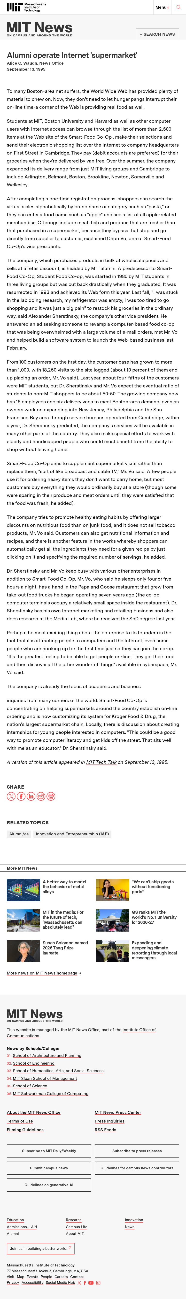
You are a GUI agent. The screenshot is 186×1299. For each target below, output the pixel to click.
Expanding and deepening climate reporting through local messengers (154, 950)
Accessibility (32, 1282)
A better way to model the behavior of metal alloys (64, 886)
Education (15, 1220)
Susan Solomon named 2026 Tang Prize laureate (65, 947)
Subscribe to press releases (137, 1151)
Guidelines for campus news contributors (137, 1168)
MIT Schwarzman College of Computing (50, 1093)
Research (74, 1220)
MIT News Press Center (118, 1112)
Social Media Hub (60, 1282)
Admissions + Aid (22, 1227)
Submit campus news (49, 1168)
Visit (11, 1277)
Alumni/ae (19, 834)
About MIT (75, 1233)
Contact (77, 1277)
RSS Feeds (105, 1129)
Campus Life (76, 1227)
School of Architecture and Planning (47, 1055)
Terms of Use (20, 1121)
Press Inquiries (109, 1121)
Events (32, 1277)
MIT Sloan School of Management (45, 1078)
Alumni (13, 1233)
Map (20, 1277)
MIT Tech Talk (101, 762)
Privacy (13, 1282)
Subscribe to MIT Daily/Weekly (49, 1151)
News (129, 1227)
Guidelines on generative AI (48, 1185)
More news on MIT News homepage (42, 973)
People (46, 1277)
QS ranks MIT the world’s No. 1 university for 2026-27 (154, 917)
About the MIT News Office (34, 1112)
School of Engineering (33, 1063)
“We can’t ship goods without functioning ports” (153, 886)
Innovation (134, 1220)
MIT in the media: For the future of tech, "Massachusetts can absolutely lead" (63, 920)
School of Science (30, 1085)
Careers (61, 1277)
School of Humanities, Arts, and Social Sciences (58, 1070)
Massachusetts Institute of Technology (41, 1265)
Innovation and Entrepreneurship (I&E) (72, 834)
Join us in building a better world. (40, 1248)
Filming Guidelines (25, 1129)
